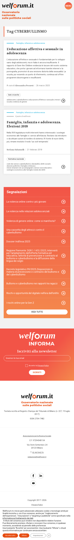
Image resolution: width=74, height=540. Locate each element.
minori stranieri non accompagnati (20, 169)
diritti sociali (47, 165)
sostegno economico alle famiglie (20, 171)
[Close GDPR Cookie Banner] (49, 535)
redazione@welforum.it (37, 465)
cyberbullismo (23, 99)
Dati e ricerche (14, 94)
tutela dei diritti (41, 171)
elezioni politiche (13, 167)
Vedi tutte (37, 318)
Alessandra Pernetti (24, 84)
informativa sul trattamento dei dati (18, 518)
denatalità (37, 165)
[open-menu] (68, 6)
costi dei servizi (13, 165)
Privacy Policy (43, 373)
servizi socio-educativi (44, 169)
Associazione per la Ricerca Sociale (37, 444)
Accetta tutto (10, 535)
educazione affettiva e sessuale (42, 99)
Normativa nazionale (16, 160)
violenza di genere (26, 101)
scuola (15, 101)
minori (9, 101)
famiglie (25, 167)
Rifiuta (24, 535)
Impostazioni (38, 535)
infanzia (32, 167)
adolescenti (11, 99)
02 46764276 (38, 461)
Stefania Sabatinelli (16, 150)
